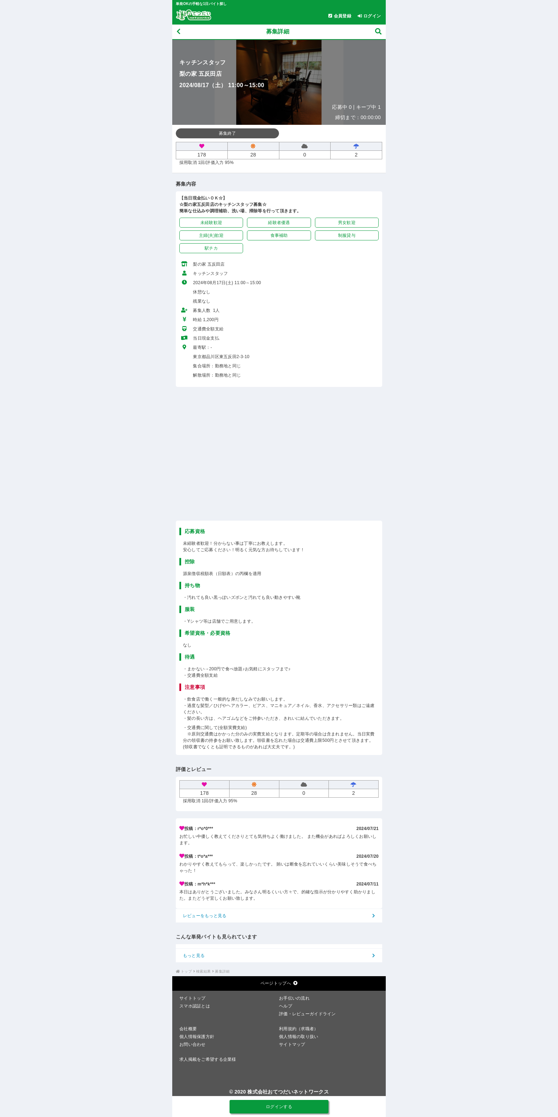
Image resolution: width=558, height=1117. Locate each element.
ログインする (279, 1106)
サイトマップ (292, 1044)
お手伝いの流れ (294, 998)
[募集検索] (378, 32)
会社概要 (188, 1028)
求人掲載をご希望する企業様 (207, 1059)
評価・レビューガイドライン (307, 1013)
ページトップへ (279, 983)
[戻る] (178, 32)
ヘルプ (285, 1006)
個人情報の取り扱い (299, 1036)
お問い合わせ (192, 1044)
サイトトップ (192, 998)
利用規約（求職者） (299, 1028)
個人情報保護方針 (196, 1036)
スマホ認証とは (194, 1006)
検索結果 (203, 971)
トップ (186, 971)
